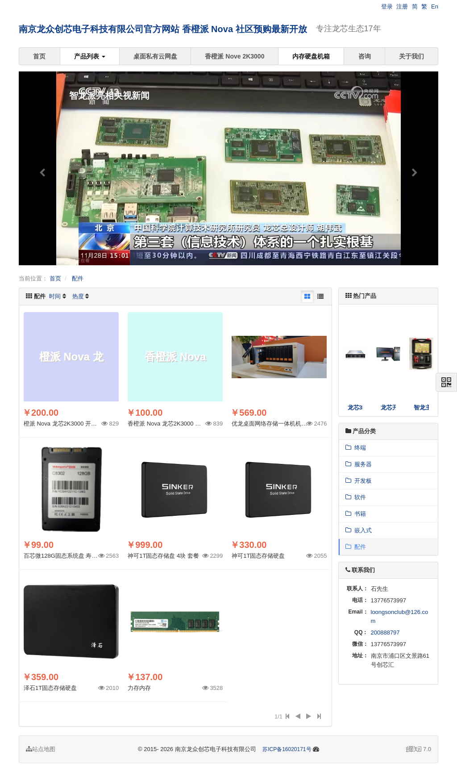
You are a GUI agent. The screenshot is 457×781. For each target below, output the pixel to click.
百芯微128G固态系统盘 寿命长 (63, 555)
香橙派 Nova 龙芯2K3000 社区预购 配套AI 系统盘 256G (200, 423)
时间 (55, 296)
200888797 (385, 632)
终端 (355, 447)
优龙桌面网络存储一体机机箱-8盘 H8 (279, 423)
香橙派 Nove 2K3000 (234, 56)
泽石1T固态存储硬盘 (50, 688)
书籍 (355, 513)
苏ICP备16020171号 (286, 749)
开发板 (358, 480)
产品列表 (89, 56)
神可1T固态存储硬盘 (258, 555)
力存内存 (139, 688)
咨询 (364, 56)
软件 (355, 497)
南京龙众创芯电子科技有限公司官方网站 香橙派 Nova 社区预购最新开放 (163, 29)
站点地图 (40, 749)
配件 (77, 278)
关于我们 (411, 56)
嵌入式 (358, 530)
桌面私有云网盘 (155, 56)
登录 (387, 6)
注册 (402, 6)
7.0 (418, 750)
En (434, 6)
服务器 (358, 464)
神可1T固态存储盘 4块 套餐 (163, 555)
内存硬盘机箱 (311, 56)
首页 (39, 56)
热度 (78, 296)
